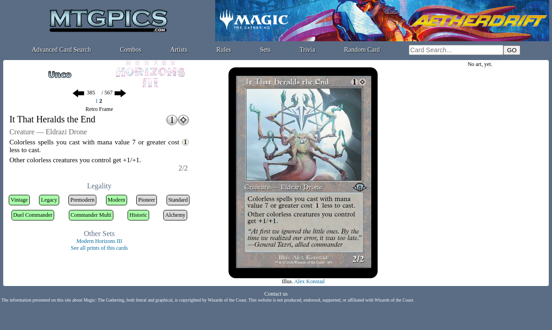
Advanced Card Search (61, 49)
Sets (265, 49)
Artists (178, 49)
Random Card (362, 49)
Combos (130, 49)
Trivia (307, 49)
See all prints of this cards (99, 248)
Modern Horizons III (99, 241)
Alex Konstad (309, 281)
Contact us (276, 294)
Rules (224, 49)
